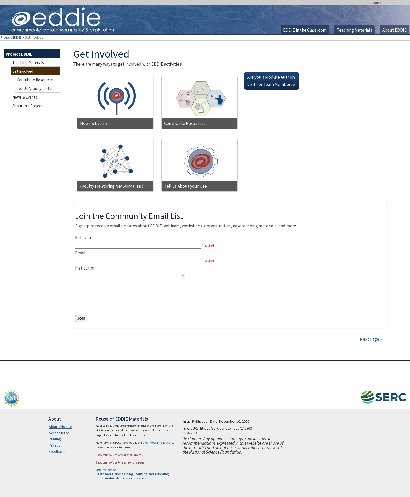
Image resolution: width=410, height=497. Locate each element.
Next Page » (370, 339)
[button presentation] (182, 275)
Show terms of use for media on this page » (121, 462)
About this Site (60, 426)
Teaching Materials (354, 30)
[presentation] (115, 289)
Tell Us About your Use (35, 88)
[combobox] (130, 275)
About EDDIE (394, 30)
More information (106, 470)
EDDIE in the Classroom (305, 30)
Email (80, 253)
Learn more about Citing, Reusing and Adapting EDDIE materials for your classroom (132, 476)
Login (377, 2)
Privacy (54, 445)
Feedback (57, 451)
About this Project (27, 105)
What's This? (191, 433)
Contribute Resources (35, 79)
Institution (85, 268)
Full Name (85, 238)
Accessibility (59, 433)
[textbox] (128, 276)
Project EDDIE (11, 37)
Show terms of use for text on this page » (119, 455)
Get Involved (22, 71)
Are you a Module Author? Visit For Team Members (271, 80)
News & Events (24, 97)
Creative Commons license (158, 442)
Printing (55, 439)
